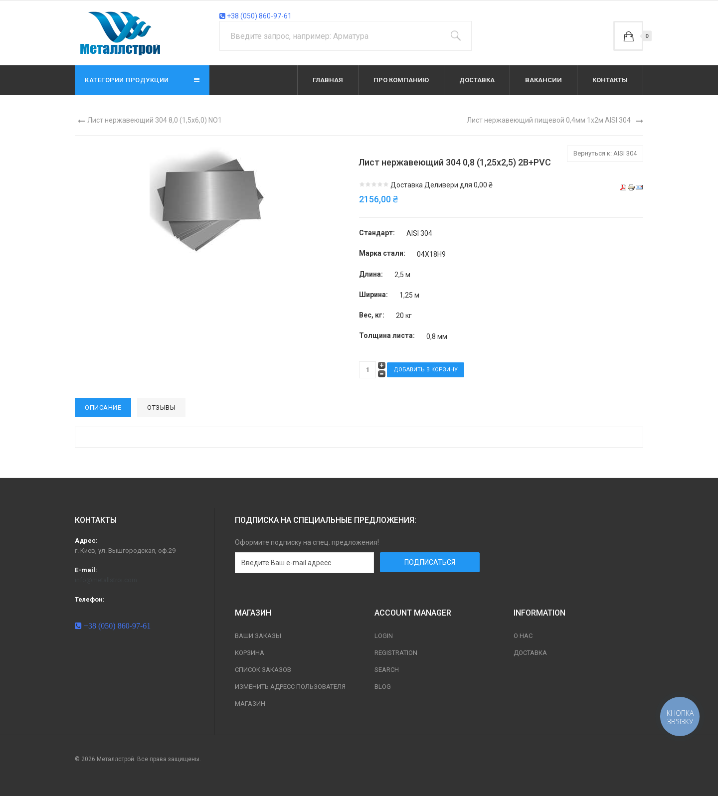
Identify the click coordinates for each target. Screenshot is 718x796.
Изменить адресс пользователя (290, 686)
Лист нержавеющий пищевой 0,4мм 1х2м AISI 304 (549, 120)
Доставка (477, 80)
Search (386, 669)
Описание (103, 407)
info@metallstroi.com (106, 580)
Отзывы (161, 407)
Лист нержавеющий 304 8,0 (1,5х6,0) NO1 (154, 120)
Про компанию (401, 80)
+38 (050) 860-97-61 (255, 15)
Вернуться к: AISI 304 (605, 153)
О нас (523, 635)
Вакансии (543, 80)
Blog (382, 686)
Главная (328, 80)
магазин (250, 703)
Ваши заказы (258, 635)
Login (383, 635)
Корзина (249, 652)
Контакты (610, 80)
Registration (395, 652)
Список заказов (263, 669)
